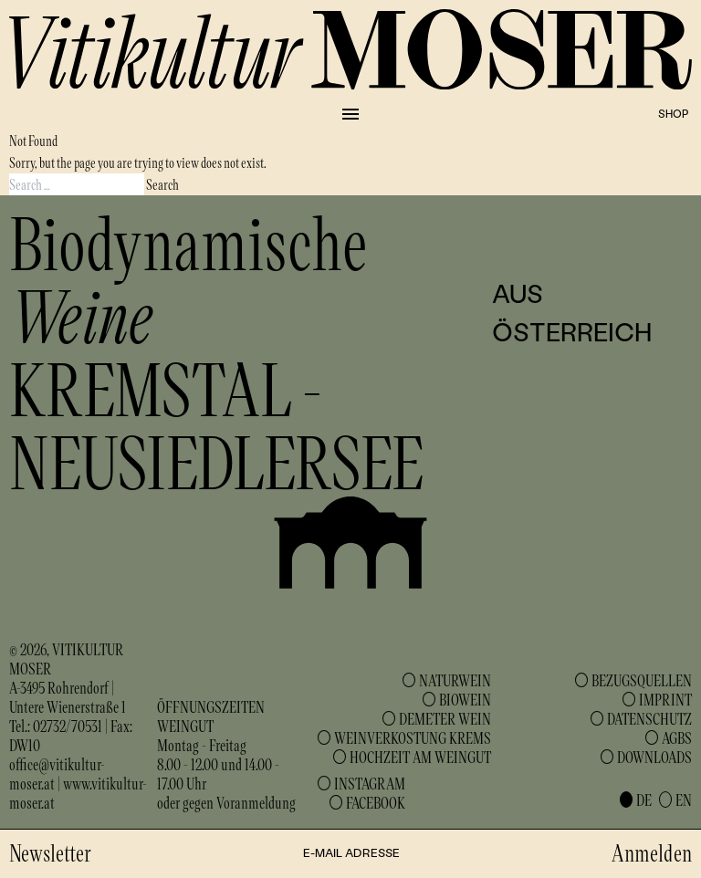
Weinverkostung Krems (412, 737)
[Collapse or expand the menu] (350, 114)
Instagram (369, 783)
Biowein (465, 699)
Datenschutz (649, 718)
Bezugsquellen (641, 680)
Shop (673, 113)
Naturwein (455, 680)
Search (162, 183)
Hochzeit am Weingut (420, 757)
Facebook (375, 802)
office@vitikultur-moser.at (57, 773)
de (644, 799)
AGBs (677, 737)
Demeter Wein (445, 718)
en (683, 799)
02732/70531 (67, 726)
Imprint (665, 699)
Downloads (654, 757)
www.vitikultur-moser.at (78, 792)
